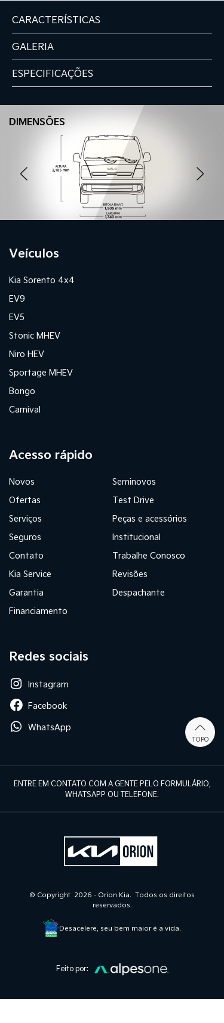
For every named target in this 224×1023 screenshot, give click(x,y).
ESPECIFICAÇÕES (52, 73)
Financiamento (38, 610)
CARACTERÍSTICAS (56, 19)
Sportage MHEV (41, 372)
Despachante (138, 592)
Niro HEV (26, 353)
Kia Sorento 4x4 (42, 280)
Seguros (25, 536)
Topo (200, 732)
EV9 (17, 298)
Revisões (130, 573)
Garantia (26, 592)
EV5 (16, 317)
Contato (26, 555)
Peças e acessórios (149, 518)
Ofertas (25, 500)
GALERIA (33, 46)
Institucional (136, 536)
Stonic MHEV (34, 335)
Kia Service (30, 573)
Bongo (22, 390)
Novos (22, 481)
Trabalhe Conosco (148, 555)
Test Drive (133, 500)
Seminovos (134, 481)
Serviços (25, 518)
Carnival (25, 409)
